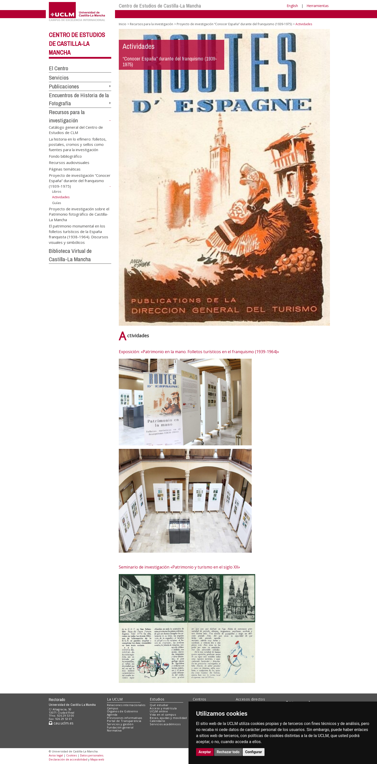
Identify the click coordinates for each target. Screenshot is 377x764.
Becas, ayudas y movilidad (168, 718)
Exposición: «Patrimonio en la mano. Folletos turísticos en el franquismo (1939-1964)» (199, 351)
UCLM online (159, 711)
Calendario (157, 721)
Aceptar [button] (205, 752)
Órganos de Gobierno (122, 711)
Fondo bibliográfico (65, 155)
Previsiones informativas (124, 718)
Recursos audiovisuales (69, 162)
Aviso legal (56, 755)
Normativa (114, 730)
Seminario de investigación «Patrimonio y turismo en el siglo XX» (179, 567)
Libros (56, 191)
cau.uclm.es (61, 723)
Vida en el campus (163, 714)
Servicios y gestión (120, 724)
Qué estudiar (159, 705)
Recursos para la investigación (151, 24)
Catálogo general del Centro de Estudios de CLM (76, 129)
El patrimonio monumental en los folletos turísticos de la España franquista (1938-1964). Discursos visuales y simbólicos (78, 234)
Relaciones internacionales (126, 705)
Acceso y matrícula (163, 708)
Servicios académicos (165, 724)
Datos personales (91, 755)
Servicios (59, 77)
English (292, 5)
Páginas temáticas (65, 168)
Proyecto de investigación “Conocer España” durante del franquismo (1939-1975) (79, 181)
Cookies (71, 755)
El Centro (58, 68)
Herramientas (318, 5)
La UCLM (115, 699)
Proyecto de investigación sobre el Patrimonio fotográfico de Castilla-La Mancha (79, 214)
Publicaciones (64, 86)
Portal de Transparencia (124, 721)
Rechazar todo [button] (228, 752)
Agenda (112, 714)
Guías (56, 203)
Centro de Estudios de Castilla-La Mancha (160, 5)
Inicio (122, 24)
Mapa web (97, 759)
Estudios (157, 699)
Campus (112, 708)
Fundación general (120, 727)
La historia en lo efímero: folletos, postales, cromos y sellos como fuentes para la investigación (77, 144)
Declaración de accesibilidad (68, 759)
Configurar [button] (253, 752)
